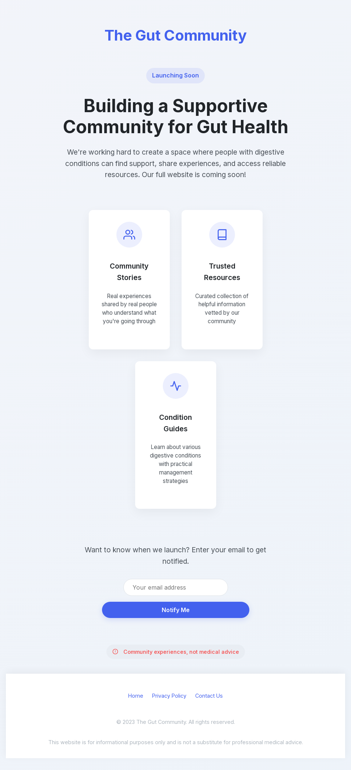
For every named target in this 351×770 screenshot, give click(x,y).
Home (135, 696)
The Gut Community (176, 35)
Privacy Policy (169, 696)
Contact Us (209, 696)
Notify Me (176, 610)
